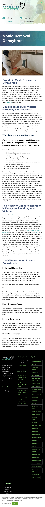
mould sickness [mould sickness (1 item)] (36, 454)
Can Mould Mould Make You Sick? (22, 384)
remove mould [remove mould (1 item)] (35, 474)
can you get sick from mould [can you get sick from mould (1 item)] (36, 379)
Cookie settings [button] (6, 503)
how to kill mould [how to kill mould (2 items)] (36, 411)
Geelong (5, 491)
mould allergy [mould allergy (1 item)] (35, 428)
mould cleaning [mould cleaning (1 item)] (36, 434)
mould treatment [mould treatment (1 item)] (36, 466)
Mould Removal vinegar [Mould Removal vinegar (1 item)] (36, 450)
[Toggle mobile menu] (42, 2)
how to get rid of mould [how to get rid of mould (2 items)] (36, 407)
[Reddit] (8, 391)
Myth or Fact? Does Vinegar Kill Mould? (22, 377)
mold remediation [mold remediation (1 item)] (36, 425)
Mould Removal (16, 215)
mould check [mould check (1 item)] (35, 431)
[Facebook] (3, 391)
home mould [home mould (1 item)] (35, 397)
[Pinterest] (5, 391)
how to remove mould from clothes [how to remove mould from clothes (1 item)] (36, 417)
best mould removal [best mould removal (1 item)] (35, 368)
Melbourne (8, 487)
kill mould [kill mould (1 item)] (34, 422)
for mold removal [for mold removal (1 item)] (36, 394)
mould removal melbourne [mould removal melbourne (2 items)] (36, 445)
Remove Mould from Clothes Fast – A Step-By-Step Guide (22, 400)
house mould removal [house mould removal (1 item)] (35, 402)
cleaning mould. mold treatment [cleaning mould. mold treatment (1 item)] (36, 385)
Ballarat (7, 489)
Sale (11, 491)
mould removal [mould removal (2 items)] (36, 440)
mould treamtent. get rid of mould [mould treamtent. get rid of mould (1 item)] (36, 462)
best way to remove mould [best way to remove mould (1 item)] (35, 374)
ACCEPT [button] (15, 503)
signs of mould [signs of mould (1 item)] (36, 477)
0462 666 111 (22, 365)
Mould (37, 232)
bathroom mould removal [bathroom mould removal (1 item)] (36, 363)
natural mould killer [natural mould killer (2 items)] (35, 470)
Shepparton (7, 493)
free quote (8, 102)
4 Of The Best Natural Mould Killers (22, 392)
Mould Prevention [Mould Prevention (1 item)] (36, 437)
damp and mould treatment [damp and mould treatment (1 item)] (36, 390)
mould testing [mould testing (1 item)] (35, 457)
